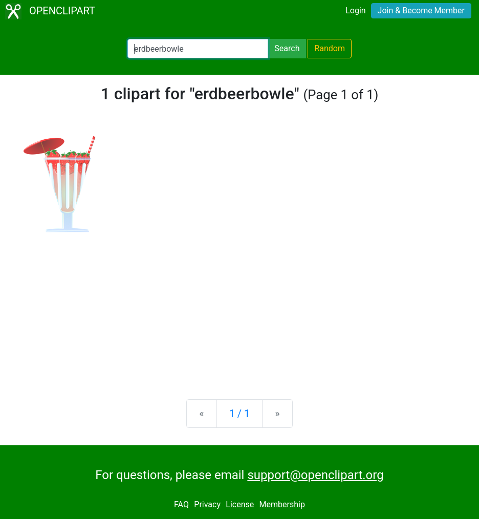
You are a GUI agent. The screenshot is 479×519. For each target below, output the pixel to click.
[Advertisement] (239, 311)
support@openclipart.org (315, 475)
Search (286, 48)
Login (355, 10)
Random (329, 48)
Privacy (207, 504)
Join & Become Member (421, 10)
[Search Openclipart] (197, 48)
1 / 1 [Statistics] (239, 413)
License (240, 504)
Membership (282, 504)
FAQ (181, 504)
